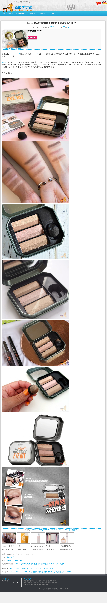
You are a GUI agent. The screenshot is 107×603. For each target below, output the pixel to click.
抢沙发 (53, 27)
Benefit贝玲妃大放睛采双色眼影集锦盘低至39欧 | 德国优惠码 (40, 564)
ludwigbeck (15, 54)
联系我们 (5, 581)
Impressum (15, 581)
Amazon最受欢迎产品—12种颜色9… (8, 549)
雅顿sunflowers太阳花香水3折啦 (23, 549)
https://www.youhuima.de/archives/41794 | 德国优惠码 (55, 530)
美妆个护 (10, 557)
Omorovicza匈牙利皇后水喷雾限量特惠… (37, 549)
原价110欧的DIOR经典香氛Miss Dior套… (66, 549)
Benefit (36, 54)
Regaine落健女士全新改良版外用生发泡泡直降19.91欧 (31, 569)
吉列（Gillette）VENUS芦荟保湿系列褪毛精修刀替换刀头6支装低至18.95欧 (40, 572)
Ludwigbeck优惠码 (13, 48)
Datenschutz (16, 582)
